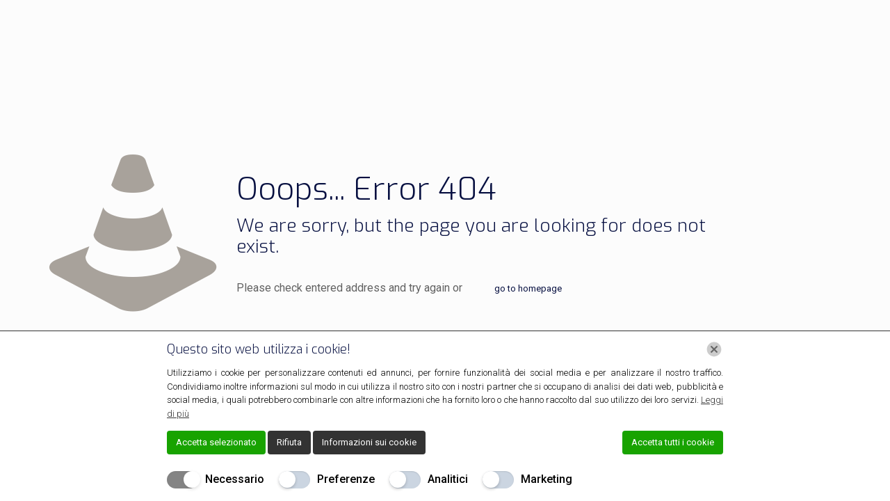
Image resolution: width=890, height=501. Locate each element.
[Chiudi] (714, 349)
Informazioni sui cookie (369, 442)
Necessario (234, 479)
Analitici (448, 479)
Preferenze (346, 479)
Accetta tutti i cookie (672, 442)
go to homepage (528, 288)
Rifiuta (289, 442)
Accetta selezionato (216, 442)
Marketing (546, 479)
